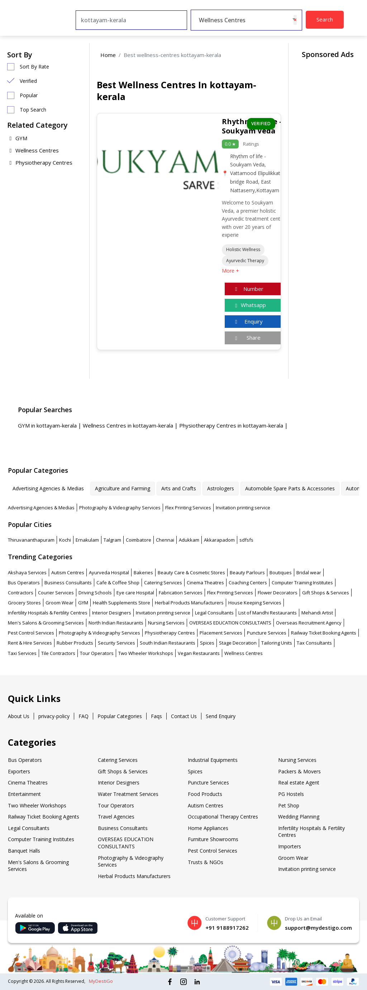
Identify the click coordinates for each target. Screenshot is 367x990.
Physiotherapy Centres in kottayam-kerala (232, 425)
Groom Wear (59, 602)
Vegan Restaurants (199, 653)
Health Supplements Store (121, 602)
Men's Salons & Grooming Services (46, 622)
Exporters (19, 771)
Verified (28, 80)
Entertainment (24, 794)
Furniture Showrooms (213, 839)
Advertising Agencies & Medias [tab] (48, 488)
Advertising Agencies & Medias (41, 507)
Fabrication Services (180, 592)
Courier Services (56, 592)
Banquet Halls (24, 850)
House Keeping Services (254, 602)
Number (248, 288)
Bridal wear (308, 572)
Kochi (65, 540)
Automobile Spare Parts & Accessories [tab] (290, 488)
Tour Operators (97, 653)
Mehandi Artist (317, 612)
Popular (29, 95)
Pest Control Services (31, 633)
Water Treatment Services (128, 794)
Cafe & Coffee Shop (117, 582)
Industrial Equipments (213, 759)
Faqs (156, 716)
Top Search (33, 109)
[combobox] (246, 20)
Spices (207, 643)
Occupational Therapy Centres (223, 816)
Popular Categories (119, 716)
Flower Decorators (277, 592)
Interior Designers (111, 612)
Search (324, 19)
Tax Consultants (314, 643)
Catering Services (163, 582)
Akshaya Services (27, 572)
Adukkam (189, 540)
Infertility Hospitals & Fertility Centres (47, 612)
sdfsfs (246, 540)
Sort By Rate (34, 66)
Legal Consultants (214, 612)
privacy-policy (54, 716)
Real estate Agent (298, 782)
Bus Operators (24, 582)
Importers (289, 846)
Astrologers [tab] (220, 488)
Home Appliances (208, 828)
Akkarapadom (219, 540)
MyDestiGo (101, 981)
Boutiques (281, 572)
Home (108, 54)
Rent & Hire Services (30, 643)
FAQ (83, 716)
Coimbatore (138, 540)
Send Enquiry (220, 716)
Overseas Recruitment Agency (309, 622)
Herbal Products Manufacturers (189, 602)
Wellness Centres (33, 150)
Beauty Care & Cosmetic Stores (191, 572)
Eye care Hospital (135, 592)
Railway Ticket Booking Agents (323, 633)
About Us (18, 716)
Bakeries (143, 572)
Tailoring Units (276, 643)
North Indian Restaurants (116, 622)
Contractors (20, 592)
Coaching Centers (248, 582)
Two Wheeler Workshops (145, 653)
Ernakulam (87, 540)
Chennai (165, 540)
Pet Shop (288, 805)
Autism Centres (67, 572)
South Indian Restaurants (167, 643)
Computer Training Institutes (302, 582)
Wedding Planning (298, 816)
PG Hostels (291, 794)
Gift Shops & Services (325, 592)
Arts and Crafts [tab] (178, 488)
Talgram (112, 540)
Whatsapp (249, 304)
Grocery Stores (24, 602)
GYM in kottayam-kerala (48, 425)
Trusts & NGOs (205, 862)
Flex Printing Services (188, 507)
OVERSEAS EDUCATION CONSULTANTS (230, 622)
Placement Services (221, 633)
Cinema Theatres (205, 582)
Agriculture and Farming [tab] (122, 488)
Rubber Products (75, 643)
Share (247, 337)
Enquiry (248, 321)
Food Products (205, 794)
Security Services (116, 643)
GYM (17, 138)
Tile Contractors (58, 653)
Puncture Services (266, 633)
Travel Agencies (116, 816)
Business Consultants (68, 582)
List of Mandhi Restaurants (267, 612)
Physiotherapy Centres (39, 162)
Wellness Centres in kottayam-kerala (129, 425)
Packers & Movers (299, 771)
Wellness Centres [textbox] (222, 20)
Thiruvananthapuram (31, 540)
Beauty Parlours (247, 572)
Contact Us (184, 716)
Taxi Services (22, 653)
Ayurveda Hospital (109, 572)
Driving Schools (95, 592)
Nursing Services (166, 622)
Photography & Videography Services (120, 507)
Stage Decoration (238, 643)
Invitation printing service (243, 507)
